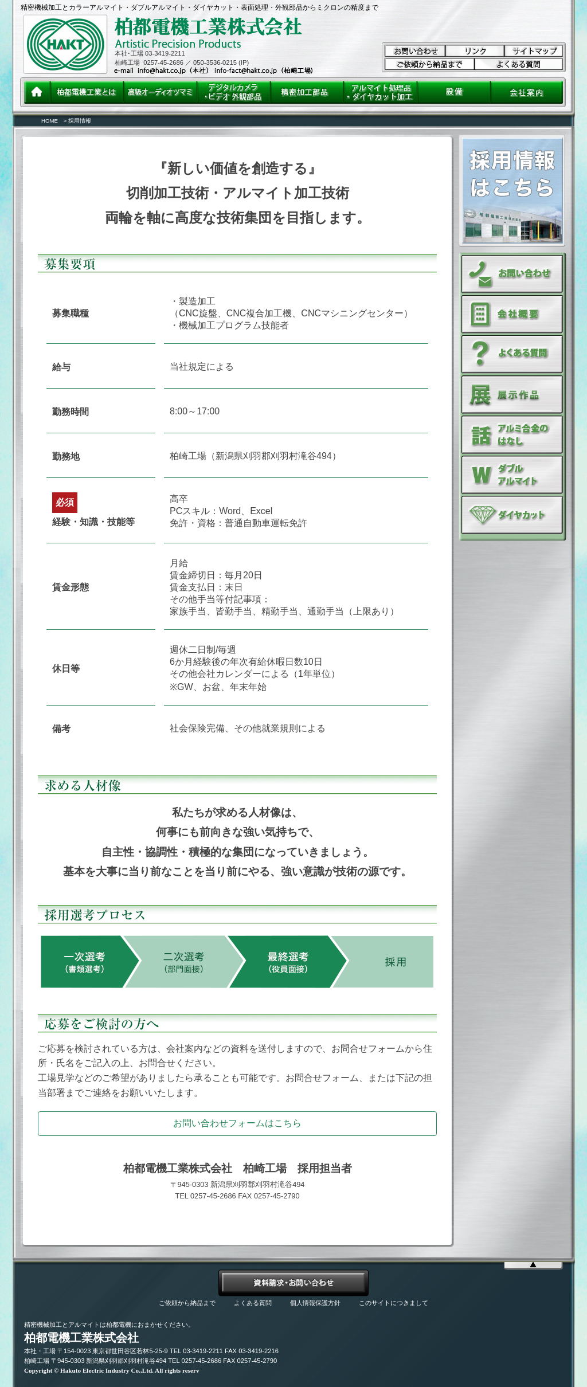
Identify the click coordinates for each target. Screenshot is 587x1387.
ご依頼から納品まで (187, 1302)
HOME (49, 120)
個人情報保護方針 (315, 1302)
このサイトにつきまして (393, 1302)
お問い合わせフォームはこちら (237, 1123)
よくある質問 (253, 1302)
